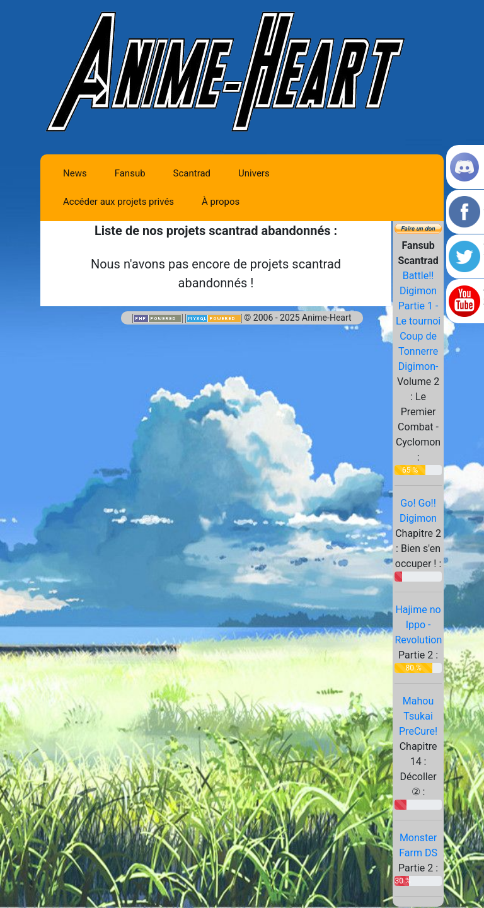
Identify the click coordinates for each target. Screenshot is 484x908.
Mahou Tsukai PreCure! (418, 716)
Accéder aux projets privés (118, 201)
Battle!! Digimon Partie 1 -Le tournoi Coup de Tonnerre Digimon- (418, 321)
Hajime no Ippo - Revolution (418, 625)
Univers (254, 173)
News (75, 173)
